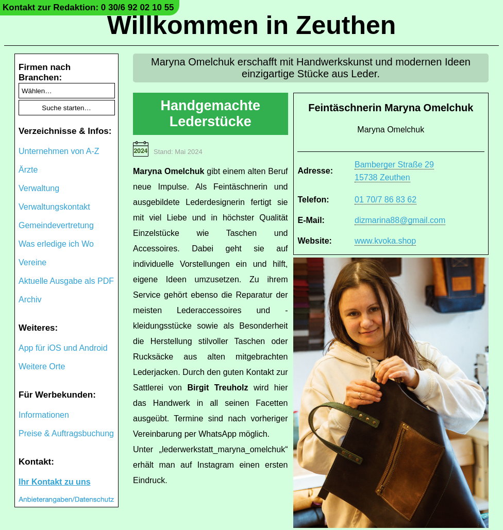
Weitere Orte (42, 366)
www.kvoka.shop (385, 240)
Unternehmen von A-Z (59, 151)
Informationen (44, 415)
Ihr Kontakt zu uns (55, 481)
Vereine (32, 262)
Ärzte (28, 169)
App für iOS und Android (63, 348)
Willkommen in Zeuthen (251, 25)
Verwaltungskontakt (54, 206)
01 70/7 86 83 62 (385, 199)
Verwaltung (39, 188)
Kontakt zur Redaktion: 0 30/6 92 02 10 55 (88, 7)
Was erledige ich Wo (56, 244)
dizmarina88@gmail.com (400, 220)
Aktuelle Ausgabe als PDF (66, 281)
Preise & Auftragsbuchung (66, 433)
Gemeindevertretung (56, 225)
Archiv (30, 299)
